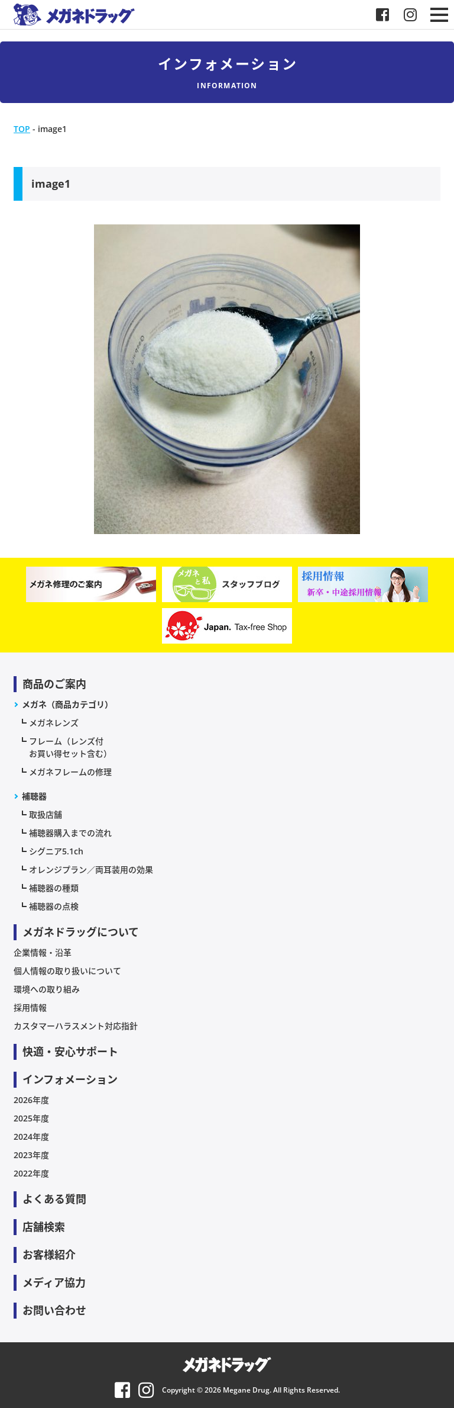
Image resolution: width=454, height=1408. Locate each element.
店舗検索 (43, 1227)
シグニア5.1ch (56, 851)
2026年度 (31, 1099)
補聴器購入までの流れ (70, 832)
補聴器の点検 (54, 906)
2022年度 (31, 1173)
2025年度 (31, 1118)
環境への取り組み (47, 989)
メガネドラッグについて (80, 932)
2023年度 (31, 1155)
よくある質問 (54, 1199)
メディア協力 (54, 1282)
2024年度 (31, 1136)
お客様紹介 (49, 1255)
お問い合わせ (54, 1310)
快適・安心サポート (70, 1051)
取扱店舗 (45, 814)
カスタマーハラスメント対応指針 (76, 1025)
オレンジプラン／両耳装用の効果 (91, 869)
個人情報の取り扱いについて (67, 970)
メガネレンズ (54, 722)
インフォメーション (70, 1079)
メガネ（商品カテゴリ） (67, 704)
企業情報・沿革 (43, 952)
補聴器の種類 (54, 887)
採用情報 (30, 1007)
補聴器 (34, 796)
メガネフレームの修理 (70, 771)
